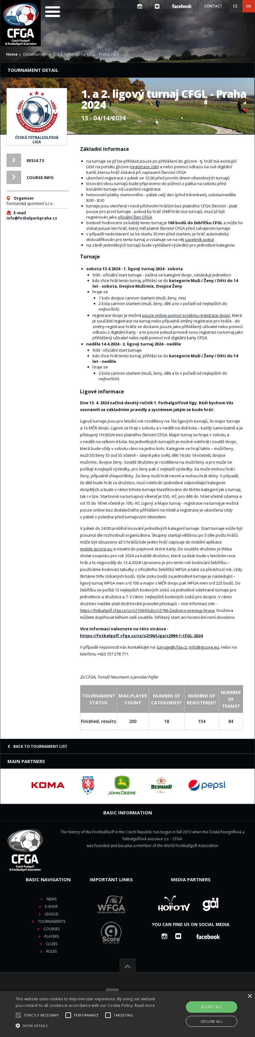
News (51, 899)
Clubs (51, 944)
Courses (51, 929)
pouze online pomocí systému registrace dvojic (186, 315)
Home (12, 54)
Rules (51, 951)
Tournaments (51, 921)
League (51, 914)
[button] (88, 1025)
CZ (235, 6)
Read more (145, 1005)
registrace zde (144, 166)
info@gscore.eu (204, 647)
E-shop (51, 906)
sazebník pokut (199, 239)
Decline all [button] (211, 1021)
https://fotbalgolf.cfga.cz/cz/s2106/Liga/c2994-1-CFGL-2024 (141, 635)
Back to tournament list (37, 746)
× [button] (249, 996)
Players (51, 936)
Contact (213, 6)
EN (248, 6)
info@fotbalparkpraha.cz (32, 218)
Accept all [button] (211, 1006)
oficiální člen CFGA (135, 217)
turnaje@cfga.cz (172, 647)
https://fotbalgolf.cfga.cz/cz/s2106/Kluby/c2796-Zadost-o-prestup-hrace (147, 610)
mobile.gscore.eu (96, 549)
